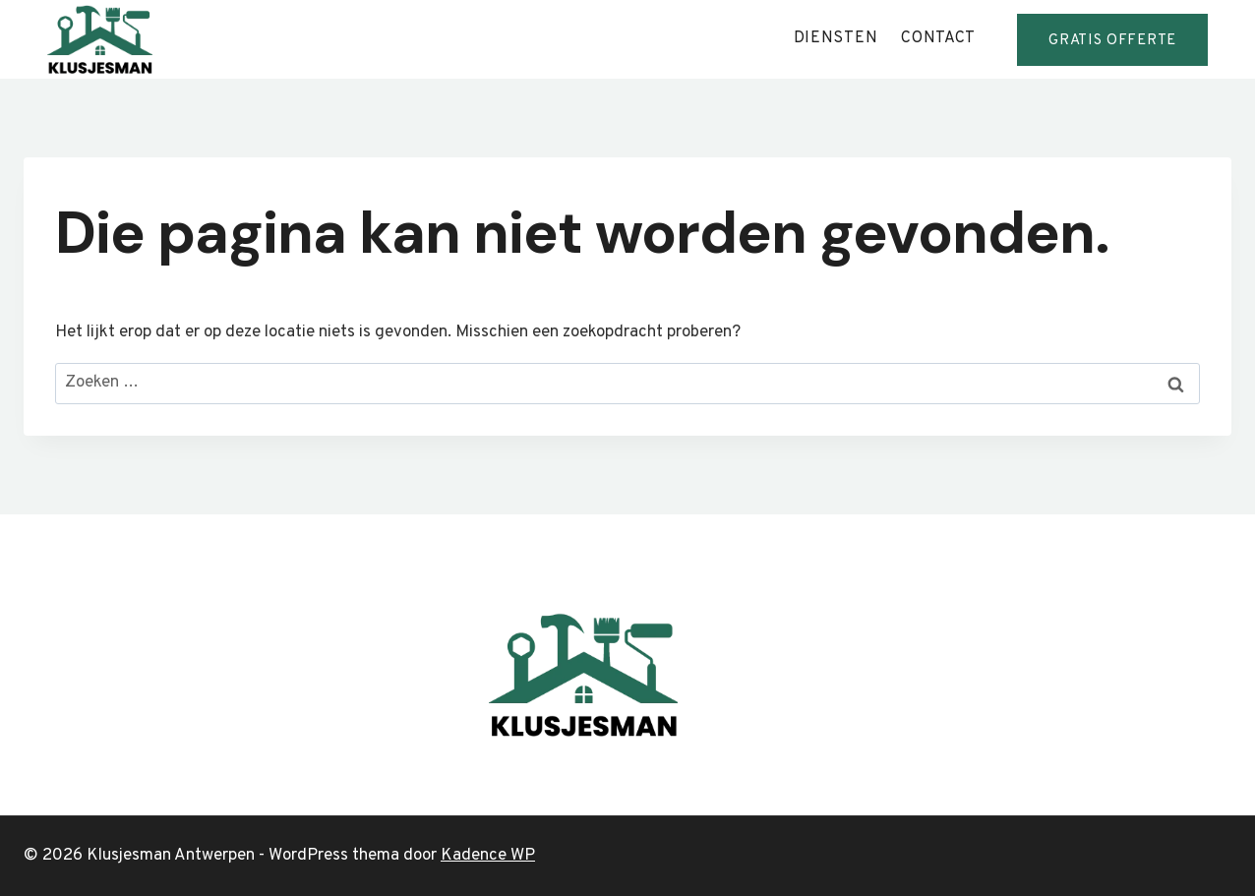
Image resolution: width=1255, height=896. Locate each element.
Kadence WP (488, 855)
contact (938, 38)
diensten (836, 38)
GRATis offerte (1112, 40)
